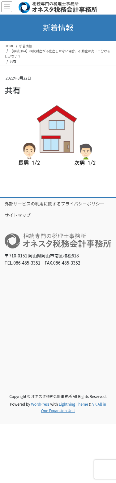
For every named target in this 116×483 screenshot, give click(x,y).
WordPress (40, 404)
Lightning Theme (73, 404)
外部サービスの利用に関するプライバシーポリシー (54, 204)
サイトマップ (18, 215)
